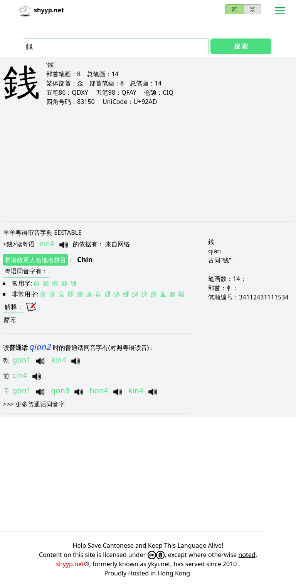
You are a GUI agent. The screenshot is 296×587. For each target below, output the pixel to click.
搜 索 (241, 46)
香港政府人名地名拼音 (35, 260)
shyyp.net (70, 564)
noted (247, 554)
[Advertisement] (148, 163)
